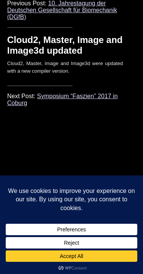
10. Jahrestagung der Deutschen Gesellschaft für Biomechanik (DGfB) (62, 10)
